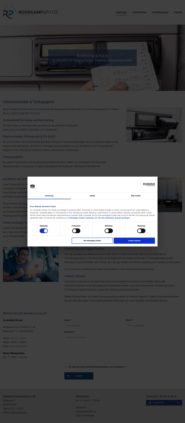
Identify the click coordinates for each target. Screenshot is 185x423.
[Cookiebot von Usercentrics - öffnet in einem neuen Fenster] (142, 184)
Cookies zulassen (134, 241)
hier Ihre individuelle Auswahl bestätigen (114, 218)
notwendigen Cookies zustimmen (81, 218)
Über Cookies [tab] (136, 196)
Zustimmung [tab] (49, 196)
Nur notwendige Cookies (92, 241)
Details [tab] (92, 196)
